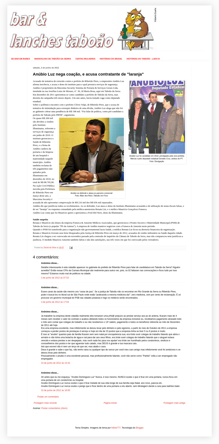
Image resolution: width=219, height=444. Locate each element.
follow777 (116, 427)
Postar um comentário (48, 396)
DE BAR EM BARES (20, 59)
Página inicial (110, 403)
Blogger (139, 427)
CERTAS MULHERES (85, 59)
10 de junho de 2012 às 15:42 (55, 363)
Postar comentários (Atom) (54, 408)
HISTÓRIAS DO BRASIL (111, 59)
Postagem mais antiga (174, 403)
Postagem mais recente (45, 403)
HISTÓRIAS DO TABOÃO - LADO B (143, 59)
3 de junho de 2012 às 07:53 (55, 277)
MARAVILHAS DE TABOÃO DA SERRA (52, 59)
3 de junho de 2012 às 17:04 (55, 302)
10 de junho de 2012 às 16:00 (55, 390)
